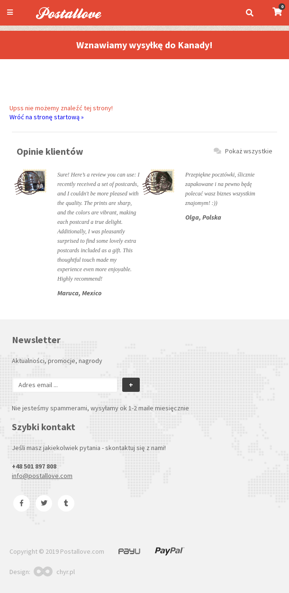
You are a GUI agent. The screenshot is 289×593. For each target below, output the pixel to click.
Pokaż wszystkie (243, 151)
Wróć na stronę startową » (46, 117)
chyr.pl (54, 571)
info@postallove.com (42, 475)
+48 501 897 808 (34, 466)
